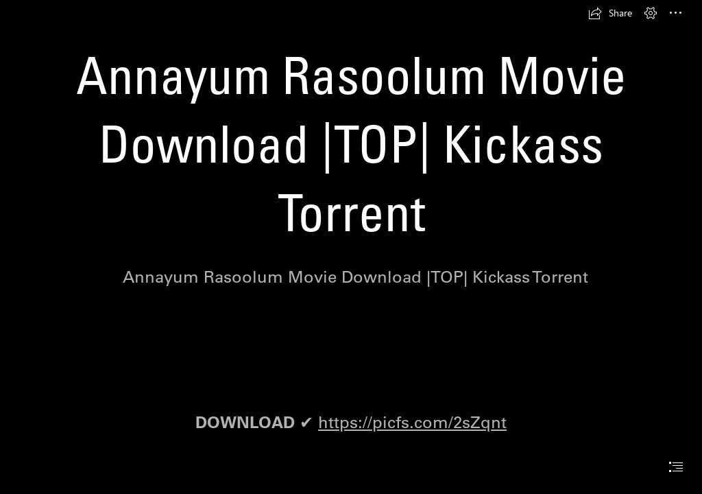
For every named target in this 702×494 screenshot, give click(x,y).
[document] (351, 247)
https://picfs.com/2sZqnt (412, 422)
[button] (610, 13)
